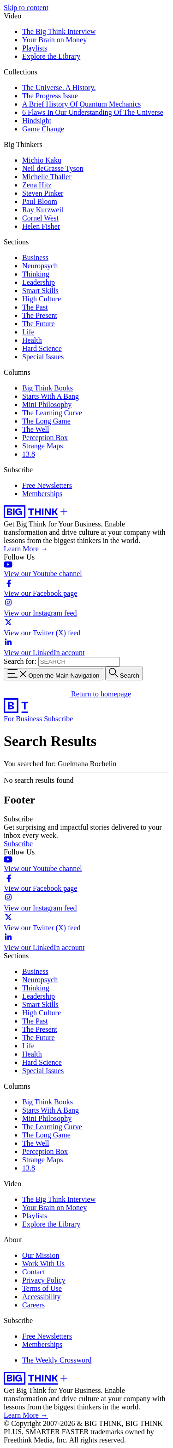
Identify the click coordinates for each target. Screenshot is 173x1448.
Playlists (34, 48)
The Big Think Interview (58, 31)
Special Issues (43, 357)
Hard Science (42, 348)
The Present (39, 315)
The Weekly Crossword (56, 1360)
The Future (38, 324)
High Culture (41, 299)
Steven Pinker (42, 193)
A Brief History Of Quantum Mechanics (81, 104)
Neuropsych (40, 266)
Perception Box (45, 437)
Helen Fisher (41, 226)
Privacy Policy (44, 1280)
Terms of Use (42, 1288)
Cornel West (40, 218)
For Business (24, 719)
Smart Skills (40, 290)
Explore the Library (51, 56)
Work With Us (43, 1263)
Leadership (38, 282)
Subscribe (58, 719)
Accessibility (41, 1297)
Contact (33, 1272)
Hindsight (36, 120)
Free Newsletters (47, 485)
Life (28, 332)
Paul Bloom (39, 201)
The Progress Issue (50, 96)
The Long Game (46, 421)
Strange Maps (42, 446)
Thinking (35, 274)
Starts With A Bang (50, 396)
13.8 (28, 454)
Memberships (42, 494)
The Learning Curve (52, 413)
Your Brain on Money (54, 40)
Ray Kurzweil (42, 210)
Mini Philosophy (47, 404)
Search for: (20, 661)
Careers (33, 1305)
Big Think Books (47, 388)
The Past (35, 307)
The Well (35, 429)
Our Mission (40, 1255)
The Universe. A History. (58, 87)
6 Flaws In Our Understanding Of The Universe (92, 112)
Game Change (43, 129)
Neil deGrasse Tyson (53, 168)
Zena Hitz (37, 185)
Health (32, 340)
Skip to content (26, 7)
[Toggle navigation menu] (53, 674)
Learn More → (26, 549)
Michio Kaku (41, 160)
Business (35, 257)
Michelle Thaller (47, 177)
